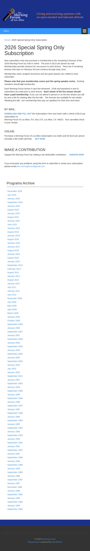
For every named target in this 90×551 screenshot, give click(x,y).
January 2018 (13, 243)
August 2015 (13, 258)
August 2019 (13, 232)
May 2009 (11, 306)
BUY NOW (40, 139)
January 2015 (13, 261)
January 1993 (13, 439)
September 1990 (15, 457)
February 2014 (14, 269)
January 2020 (13, 228)
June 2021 (12, 224)
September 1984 (15, 502)
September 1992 (15, 442)
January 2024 (13, 206)
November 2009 (14, 298)
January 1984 (13, 505)
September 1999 (15, 391)
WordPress (57, 542)
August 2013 (13, 272)
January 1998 (13, 402)
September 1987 (15, 479)
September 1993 (15, 435)
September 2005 (15, 346)
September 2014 (15, 265)
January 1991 (13, 454)
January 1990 (13, 461)
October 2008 (13, 320)
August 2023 (13, 210)
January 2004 (13, 357)
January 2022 (13, 221)
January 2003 (13, 365)
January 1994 (13, 431)
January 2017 (13, 247)
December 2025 (14, 191)
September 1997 (15, 405)
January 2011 (13, 291)
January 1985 (13, 498)
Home (7, 40)
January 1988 (13, 476)
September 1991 (15, 450)
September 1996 (15, 413)
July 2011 (11, 287)
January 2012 (13, 283)
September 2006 (15, 339)
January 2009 (13, 317)
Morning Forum (49, 539)
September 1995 (15, 420)
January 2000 (13, 387)
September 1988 (15, 472)
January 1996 (13, 417)
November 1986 (14, 487)
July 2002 (11, 368)
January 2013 (13, 276)
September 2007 (15, 331)
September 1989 (15, 465)
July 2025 (11, 195)
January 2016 (13, 254)
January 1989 (13, 468)
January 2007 (13, 335)
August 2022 (13, 217)
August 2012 (13, 280)
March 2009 (12, 313)
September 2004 (15, 354)
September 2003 (15, 361)
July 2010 (11, 294)
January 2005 (13, 350)
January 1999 (13, 394)
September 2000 (15, 383)
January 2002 (13, 372)
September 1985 (15, 494)
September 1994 (15, 428)
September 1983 (15, 509)
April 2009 (12, 309)
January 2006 (13, 343)
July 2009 (11, 302)
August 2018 (13, 239)
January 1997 (13, 409)
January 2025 (13, 198)
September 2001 (15, 376)
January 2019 (13, 235)
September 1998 (15, 398)
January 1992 (13, 446)
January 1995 (13, 424)
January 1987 (13, 483)
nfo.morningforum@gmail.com (31, 166)
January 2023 (13, 213)
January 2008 (13, 328)
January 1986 (13, 491)
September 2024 (15, 202)
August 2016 (13, 250)
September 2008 (15, 324)
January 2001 (13, 380)
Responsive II (34, 542)
